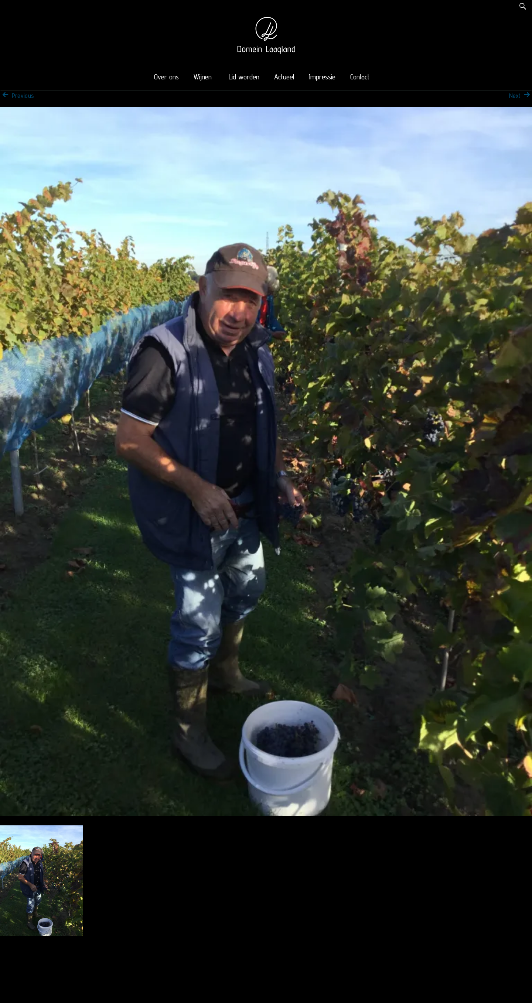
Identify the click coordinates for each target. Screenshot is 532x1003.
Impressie (322, 76)
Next (520, 95)
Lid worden (244, 76)
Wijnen (203, 76)
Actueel (284, 76)
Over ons (166, 76)
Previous (17, 95)
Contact (359, 76)
